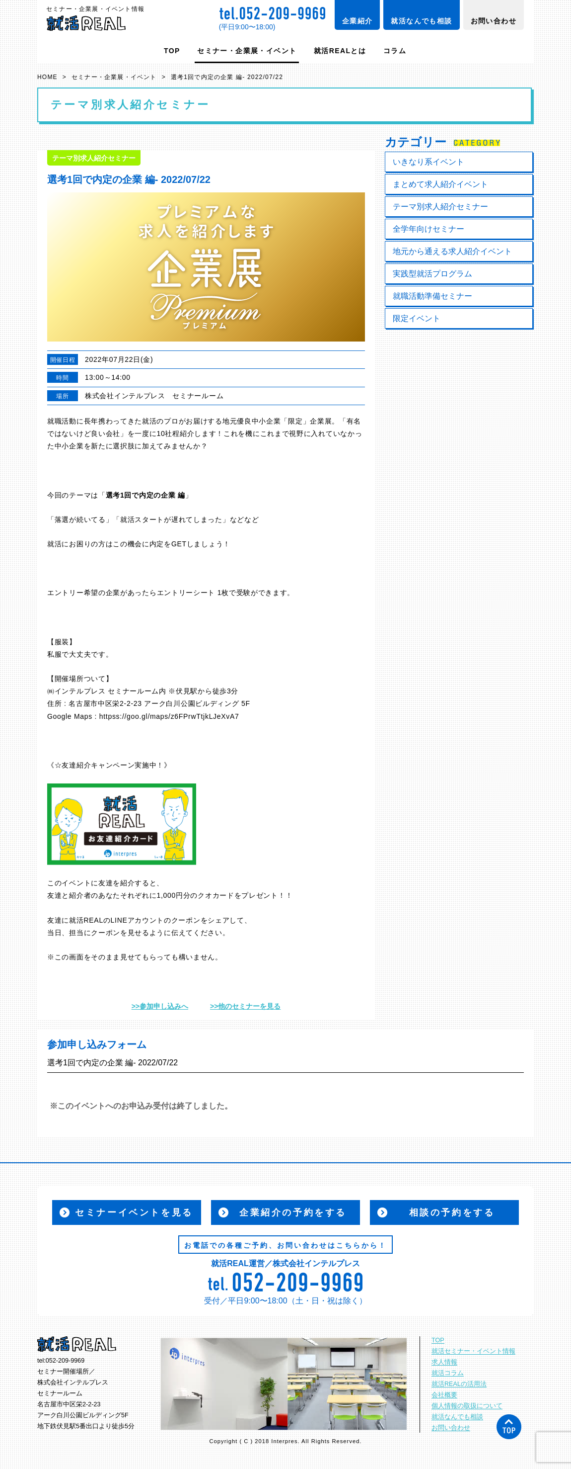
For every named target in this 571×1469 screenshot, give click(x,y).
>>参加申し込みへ (160, 1006)
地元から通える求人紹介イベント (452, 251)
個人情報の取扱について (466, 1405)
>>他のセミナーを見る (245, 1006)
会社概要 (444, 1394)
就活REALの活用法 (459, 1384)
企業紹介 (357, 21)
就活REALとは (340, 51)
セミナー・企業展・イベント (246, 51)
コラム (394, 51)
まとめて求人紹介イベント (440, 184)
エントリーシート (186, 593)
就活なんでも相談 (421, 21)
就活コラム (447, 1373)
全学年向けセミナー (428, 229)
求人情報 (444, 1362)
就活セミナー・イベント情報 (473, 1351)
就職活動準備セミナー (432, 296)
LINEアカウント (137, 920)
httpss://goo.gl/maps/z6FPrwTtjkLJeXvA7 (169, 716)
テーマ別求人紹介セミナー (440, 206)
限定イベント (416, 318)
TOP (172, 51)
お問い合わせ (493, 21)
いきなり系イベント (428, 162)
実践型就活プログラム (432, 273)
